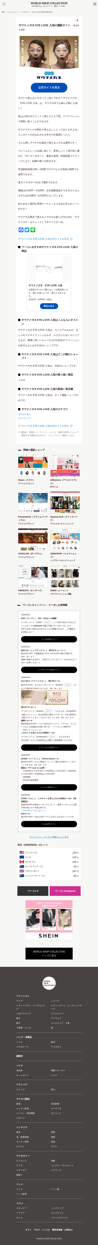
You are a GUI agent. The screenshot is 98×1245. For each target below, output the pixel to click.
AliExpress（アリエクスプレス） (63, 481)
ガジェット (56, 1113)
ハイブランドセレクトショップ (62, 560)
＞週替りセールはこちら (31, 730)
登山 (53, 1089)
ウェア (19, 1001)
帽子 (18, 1018)
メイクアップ (57, 1208)
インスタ (46, 1230)
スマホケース (22, 1047)
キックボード (22, 1075)
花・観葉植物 (22, 1137)
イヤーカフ (21, 1170)
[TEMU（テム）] (29, 798)
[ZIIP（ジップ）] (29, 618)
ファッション (12, 12)
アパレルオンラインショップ (61, 524)
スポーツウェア (23, 1013)
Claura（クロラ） (26, 480)
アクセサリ (56, 1047)
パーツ (54, 1075)
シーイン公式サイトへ (49, 787)
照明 (53, 1132)
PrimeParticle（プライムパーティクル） (33, 518)
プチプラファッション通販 (60, 594)
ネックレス (21, 1161)
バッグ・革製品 (24, 1037)
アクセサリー (23, 1156)
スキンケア (21, 1208)
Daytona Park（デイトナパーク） (64, 518)
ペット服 (55, 1189)
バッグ (19, 1042)
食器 (53, 1142)
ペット (19, 1184)
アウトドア (21, 1084)
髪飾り (19, 1175)
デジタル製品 (23, 1099)
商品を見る (49, 306)
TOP (2, 12)
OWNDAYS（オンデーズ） (30, 590)
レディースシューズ (58, 1007)
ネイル (19, 1217)
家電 (18, 1104)
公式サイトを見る (49, 87)
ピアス (19, 1165)
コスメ (19, 1203)
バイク (19, 1065)
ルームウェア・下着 (60, 1023)
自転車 (19, 1070)
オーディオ (56, 1108)
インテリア (21, 1127)
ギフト (54, 1146)
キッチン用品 (22, 1142)
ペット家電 (21, 1194)
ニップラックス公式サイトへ (49, 670)
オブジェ (20, 1146)
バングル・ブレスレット (62, 1165)
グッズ (19, 1189)
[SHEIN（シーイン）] (31, 759)
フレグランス (57, 1213)
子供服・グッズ (23, 1028)
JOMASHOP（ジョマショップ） (63, 555)
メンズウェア (39, 1005)
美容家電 (55, 1104)
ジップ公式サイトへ (49, 639)
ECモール (54, 487)
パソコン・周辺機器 (25, 1113)
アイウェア (24, 12)
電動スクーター (58, 1070)
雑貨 (53, 1137)
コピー (47, 622)
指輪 (53, 1161)
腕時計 (19, 1056)
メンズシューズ (74, 1005)
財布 (53, 1042)
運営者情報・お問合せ (62, 1230)
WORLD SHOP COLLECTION (49, 3)
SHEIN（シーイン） (59, 590)
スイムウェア (57, 1013)
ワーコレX (32, 891)
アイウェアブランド (26, 484)
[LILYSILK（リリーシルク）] (34, 681)
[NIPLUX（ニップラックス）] (34, 650)
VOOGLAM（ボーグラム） (30, 553)
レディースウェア (23, 1007)
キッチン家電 (22, 1108)
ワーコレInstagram (65, 891)
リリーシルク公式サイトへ (49, 747)
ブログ (37, 1230)
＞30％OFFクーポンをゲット (33, 811)
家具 (18, 1132)
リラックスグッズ (59, 1217)
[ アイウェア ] (24, 418)
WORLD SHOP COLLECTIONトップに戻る (49, 953)
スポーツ (20, 1118)
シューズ (55, 1001)
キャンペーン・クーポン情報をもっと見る (49, 837)
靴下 (18, 1023)
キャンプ (20, 1089)
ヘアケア (20, 1213)
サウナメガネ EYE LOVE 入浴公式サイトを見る (43, 239)
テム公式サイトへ (49, 824)
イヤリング (56, 1170)
